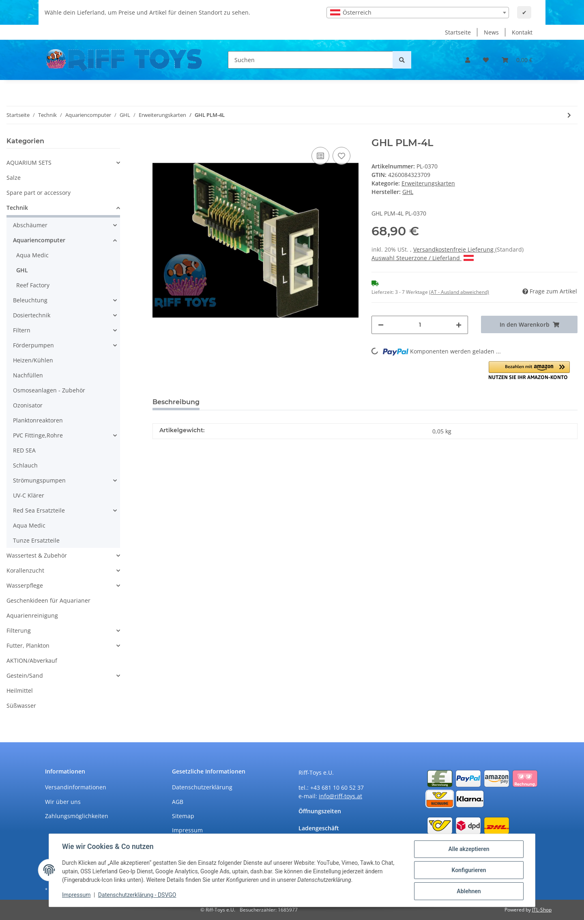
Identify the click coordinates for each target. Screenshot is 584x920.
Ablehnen (469, 891)
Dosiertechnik (31, 315)
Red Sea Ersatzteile (39, 510)
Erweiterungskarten (428, 183)
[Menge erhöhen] (459, 325)
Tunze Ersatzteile (36, 540)
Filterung (18, 630)
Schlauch (25, 465)
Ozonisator (28, 405)
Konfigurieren (468, 870)
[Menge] (419, 325)
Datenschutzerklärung (202, 787)
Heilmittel (19, 690)
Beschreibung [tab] (176, 402)
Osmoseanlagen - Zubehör (49, 390)
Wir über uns (63, 802)
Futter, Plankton (27, 645)
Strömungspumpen (39, 480)
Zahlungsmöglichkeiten (76, 816)
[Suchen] (310, 60)
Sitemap (183, 816)
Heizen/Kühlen (33, 360)
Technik (17, 207)
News (491, 32)
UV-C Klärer (28, 495)
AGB (177, 802)
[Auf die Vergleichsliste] (320, 156)
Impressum (187, 830)
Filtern (21, 330)
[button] (468, 60)
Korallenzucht (25, 570)
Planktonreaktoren (38, 420)
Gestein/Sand (24, 675)
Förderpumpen (33, 345)
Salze (13, 177)
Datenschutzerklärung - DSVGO (137, 895)
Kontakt (522, 32)
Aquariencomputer (39, 240)
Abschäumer (30, 225)
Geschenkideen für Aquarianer (48, 600)
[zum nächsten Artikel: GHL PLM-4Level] (569, 115)
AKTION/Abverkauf (31, 660)
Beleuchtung (30, 300)
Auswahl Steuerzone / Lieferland (422, 258)
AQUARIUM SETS (29, 162)
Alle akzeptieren (468, 849)
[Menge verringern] (381, 325)
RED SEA (24, 450)
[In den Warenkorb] (529, 324)
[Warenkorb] (517, 60)
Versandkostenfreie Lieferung (454, 249)
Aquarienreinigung (32, 615)
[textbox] (418, 12)
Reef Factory (32, 285)
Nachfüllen (28, 375)
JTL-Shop (542, 909)
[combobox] (417, 12)
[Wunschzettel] (486, 60)
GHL (22, 270)
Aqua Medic (32, 255)
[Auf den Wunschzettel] (341, 156)
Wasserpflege (24, 585)
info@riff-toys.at (340, 796)
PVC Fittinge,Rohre (38, 435)
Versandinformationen (75, 787)
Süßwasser (21, 705)
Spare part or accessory (38, 192)
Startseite (458, 32)
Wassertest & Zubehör (36, 555)
